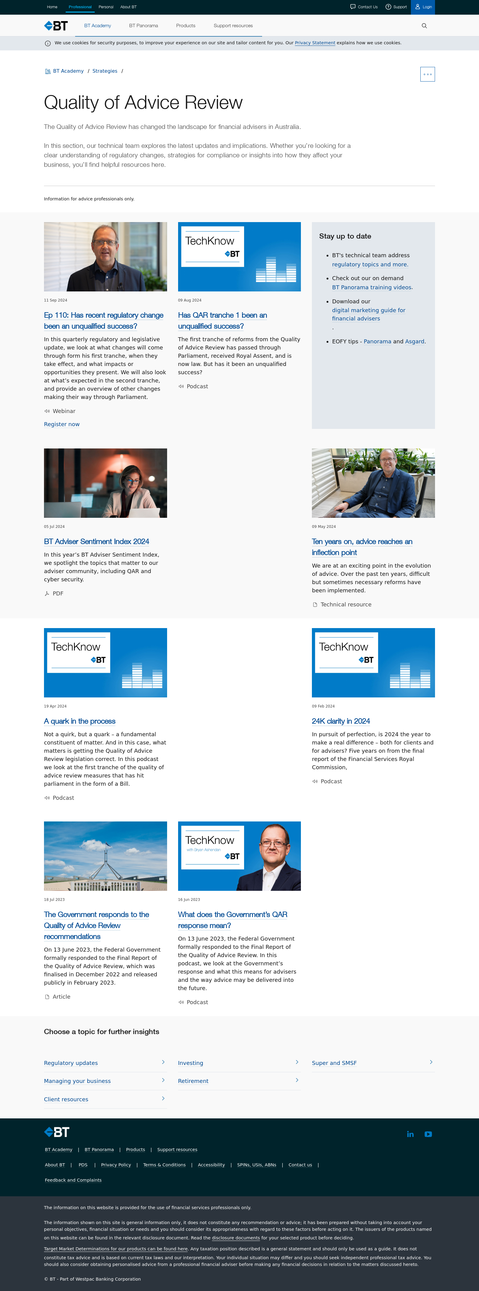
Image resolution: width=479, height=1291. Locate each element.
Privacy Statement (315, 42)
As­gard (415, 341)
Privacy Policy (116, 1164)
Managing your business (77, 1081)
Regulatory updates (71, 1063)
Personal (106, 6)
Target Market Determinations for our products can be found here (116, 1248)
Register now (62, 424)
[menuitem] (97, 26)
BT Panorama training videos (371, 287)
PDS (83, 1164)
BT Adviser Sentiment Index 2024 (96, 541)
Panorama (378, 341)
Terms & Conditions (164, 1164)
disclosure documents (236, 1237)
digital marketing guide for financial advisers (368, 314)
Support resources (177, 1149)
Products (135, 1149)
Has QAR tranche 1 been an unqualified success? (222, 320)
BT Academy (68, 71)
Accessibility (211, 1164)
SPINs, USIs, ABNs (256, 1164)
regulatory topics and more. (370, 264)
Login (427, 6)
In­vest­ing (190, 1063)
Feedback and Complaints (73, 1180)
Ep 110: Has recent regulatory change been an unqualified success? (103, 320)
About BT (128, 6)
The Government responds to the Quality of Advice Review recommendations (96, 925)
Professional (80, 7)
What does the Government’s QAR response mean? (232, 920)
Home (52, 6)
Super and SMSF (334, 1063)
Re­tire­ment (193, 1081)
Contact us (300, 1164)
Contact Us (367, 6)
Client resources (66, 1099)
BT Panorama (99, 1149)
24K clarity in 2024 (341, 721)
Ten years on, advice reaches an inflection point (362, 547)
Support (399, 6)
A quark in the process (79, 721)
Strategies (105, 71)
